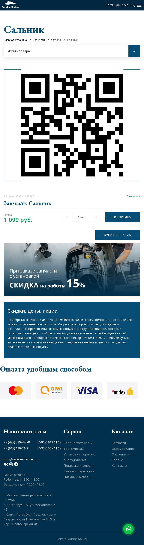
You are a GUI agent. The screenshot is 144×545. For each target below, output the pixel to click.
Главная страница (15, 40)
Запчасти (39, 40)
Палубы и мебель (77, 477)
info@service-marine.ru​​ (20, 459)
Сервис (117, 460)
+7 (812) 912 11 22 (48, 442)
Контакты (119, 466)
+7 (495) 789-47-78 (17, 442)
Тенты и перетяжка (79, 471)
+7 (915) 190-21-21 (17, 448)
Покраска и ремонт (79, 466)
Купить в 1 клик (117, 235)
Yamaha (56, 40)
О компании (121, 454)
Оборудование (123, 449)
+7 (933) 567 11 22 (48, 448)
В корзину (122, 217)
